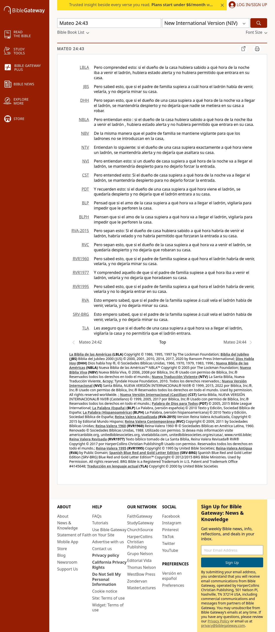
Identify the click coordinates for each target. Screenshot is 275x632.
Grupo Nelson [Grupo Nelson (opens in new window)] (140, 553)
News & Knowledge (67, 525)
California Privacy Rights (109, 564)
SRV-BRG (81, 314)
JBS (86, 86)
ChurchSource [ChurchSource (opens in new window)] (140, 529)
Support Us (67, 569)
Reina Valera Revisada (88, 439)
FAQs (97, 516)
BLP (85, 203)
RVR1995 (81, 286)
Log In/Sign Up (252, 4)
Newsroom (67, 562)
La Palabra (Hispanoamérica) (107, 412)
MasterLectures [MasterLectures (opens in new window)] (141, 587)
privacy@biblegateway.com (223, 625)
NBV (85, 133)
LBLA (84, 67)
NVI (85, 161)
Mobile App (67, 541)
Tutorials (100, 523)
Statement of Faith (74, 535)
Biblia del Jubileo (235, 354)
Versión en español (172, 576)
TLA (85, 328)
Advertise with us (108, 541)
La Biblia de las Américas (90, 354)
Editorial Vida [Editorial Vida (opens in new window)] (139, 560)
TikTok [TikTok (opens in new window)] (168, 536)
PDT (85, 189)
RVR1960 (81, 258)
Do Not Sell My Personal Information (106, 579)
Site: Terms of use (108, 598)
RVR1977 (81, 272)
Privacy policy (105, 555)
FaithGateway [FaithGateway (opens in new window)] (139, 516)
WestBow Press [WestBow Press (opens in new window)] (141, 574)
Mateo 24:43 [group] (70, 48)
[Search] (258, 23)
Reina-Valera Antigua (234, 448)
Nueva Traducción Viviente (175, 376)
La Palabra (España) (108, 408)
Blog (61, 555)
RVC (85, 244)
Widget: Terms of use (107, 607)
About (62, 516)
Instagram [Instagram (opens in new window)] (171, 523)
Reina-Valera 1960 (111, 425)
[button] (247, 5)
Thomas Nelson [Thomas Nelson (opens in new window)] (141, 567)
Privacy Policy (218, 621)
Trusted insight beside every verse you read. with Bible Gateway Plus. (160, 4)
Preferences (173, 585)
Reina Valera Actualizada (136, 416)
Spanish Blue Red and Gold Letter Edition (144, 452)
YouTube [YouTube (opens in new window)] (170, 550)
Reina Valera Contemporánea (150, 421)
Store (62, 548)
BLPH (84, 217)
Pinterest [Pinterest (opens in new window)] (170, 529)
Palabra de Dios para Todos (175, 403)
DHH (84, 100)
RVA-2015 (80, 230)
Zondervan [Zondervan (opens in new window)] (137, 581)
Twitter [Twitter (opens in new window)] (168, 543)
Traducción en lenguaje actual (112, 466)
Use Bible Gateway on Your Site (109, 532)
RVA (85, 300)
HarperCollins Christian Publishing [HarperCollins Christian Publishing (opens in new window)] (140, 542)
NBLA (84, 119)
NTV (85, 147)
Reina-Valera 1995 (111, 448)
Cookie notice (104, 591)
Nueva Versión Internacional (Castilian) (153, 394)
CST (85, 175)
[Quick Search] (109, 23)
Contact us (102, 548)
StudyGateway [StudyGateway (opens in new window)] (140, 523)
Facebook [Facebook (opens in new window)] (171, 516)
